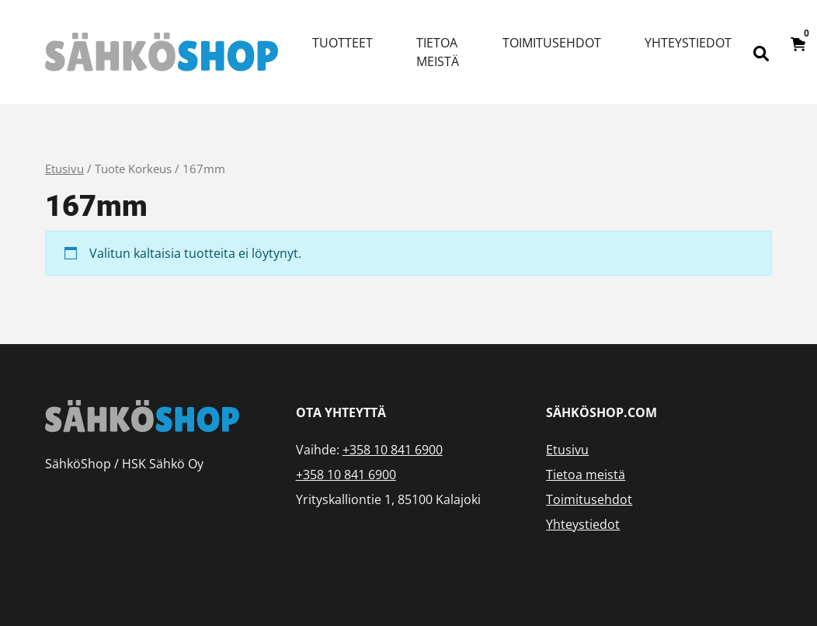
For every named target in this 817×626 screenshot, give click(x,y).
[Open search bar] (761, 52)
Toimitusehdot (551, 42)
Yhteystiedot (688, 42)
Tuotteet (342, 42)
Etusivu (64, 168)
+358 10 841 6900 (392, 449)
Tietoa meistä (437, 52)
